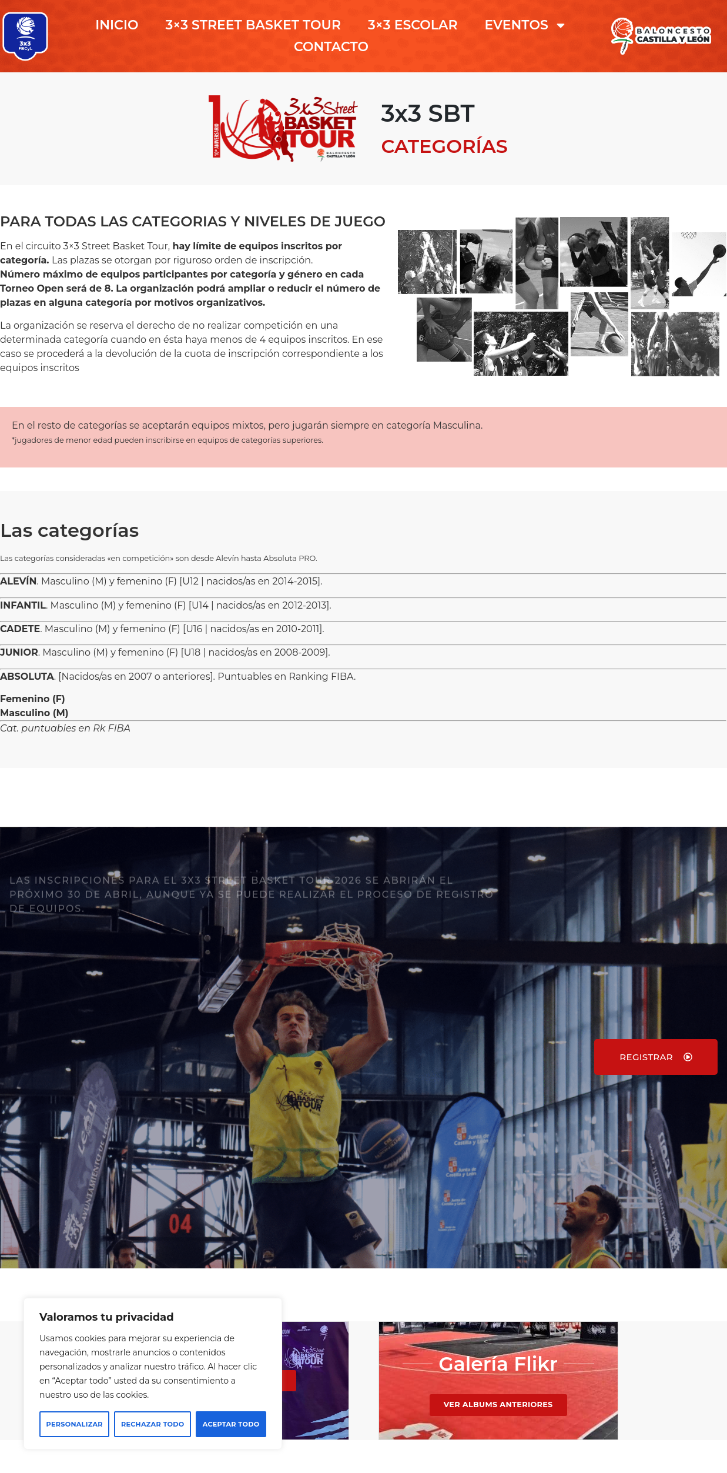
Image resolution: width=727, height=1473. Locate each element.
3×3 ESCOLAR (413, 25)
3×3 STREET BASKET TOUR (253, 25)
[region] (153, 1373)
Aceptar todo (231, 1424)
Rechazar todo (153, 1424)
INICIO (116, 25)
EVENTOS (526, 25)
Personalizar (74, 1424)
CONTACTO (331, 47)
